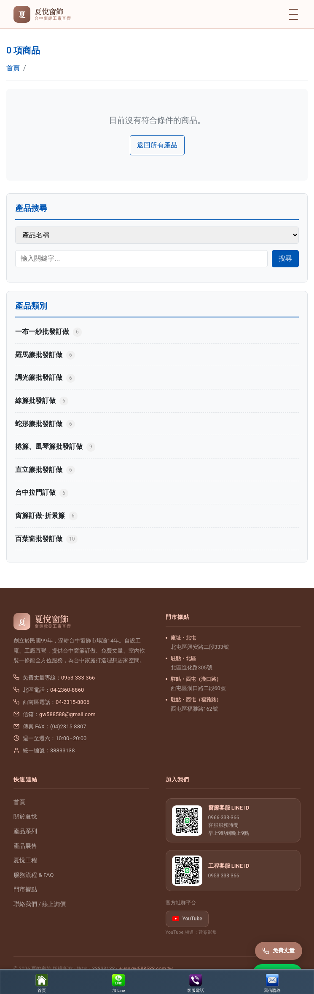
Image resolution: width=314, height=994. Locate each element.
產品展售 (25, 845)
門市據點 (25, 889)
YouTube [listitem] (187, 918)
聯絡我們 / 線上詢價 (39, 904)
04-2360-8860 (67, 690)
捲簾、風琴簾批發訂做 (55, 446)
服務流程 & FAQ (33, 874)
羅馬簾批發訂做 (45, 355)
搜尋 (285, 258)
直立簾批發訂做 (45, 470)
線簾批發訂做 (41, 401)
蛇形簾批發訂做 (45, 424)
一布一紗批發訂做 (48, 332)
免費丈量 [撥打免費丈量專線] (279, 950)
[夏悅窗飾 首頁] (42, 14)
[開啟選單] (293, 14)
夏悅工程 (25, 860)
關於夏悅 (25, 816)
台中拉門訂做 (41, 492)
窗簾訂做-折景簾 (46, 516)
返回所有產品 (157, 145)
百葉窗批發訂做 (46, 539)
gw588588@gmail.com (67, 714)
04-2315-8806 (72, 702)
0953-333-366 (78, 677)
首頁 (13, 68)
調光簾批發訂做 (45, 377)
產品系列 (25, 831)
